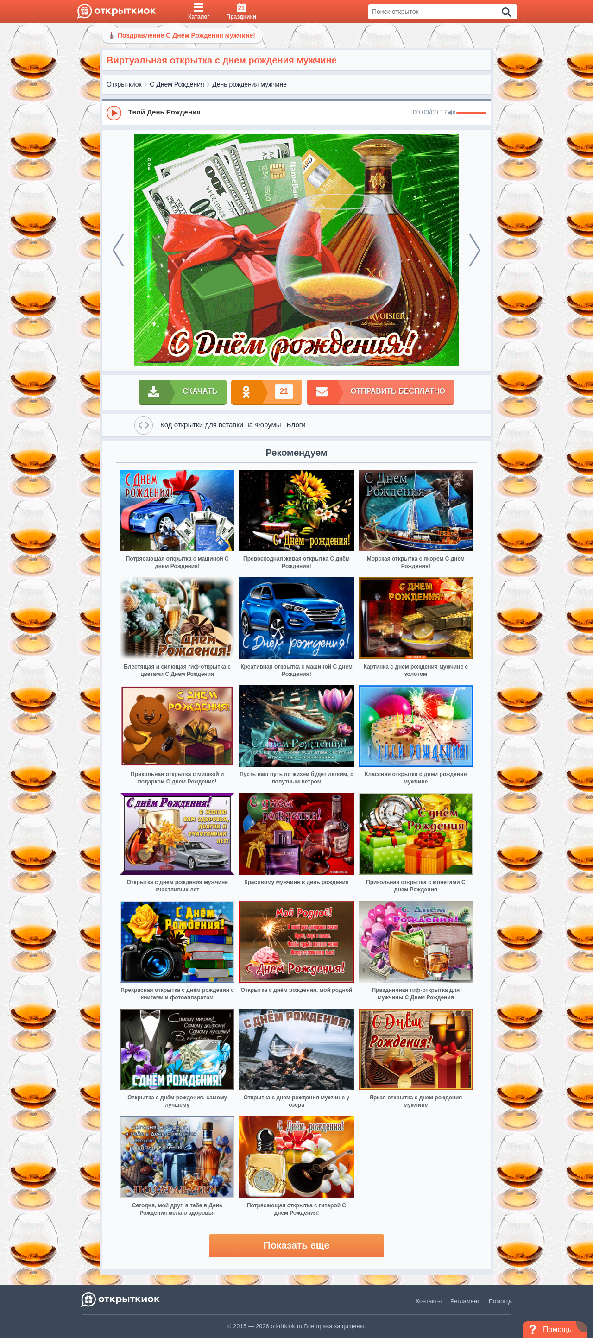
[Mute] (451, 113)
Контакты (429, 1301)
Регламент (465, 1301)
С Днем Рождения (177, 84)
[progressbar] (471, 113)
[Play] (114, 113)
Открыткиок (124, 84)
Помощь (500, 1301)
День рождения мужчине (249, 84)
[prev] (118, 250)
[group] (296, 112)
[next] (475, 250)
